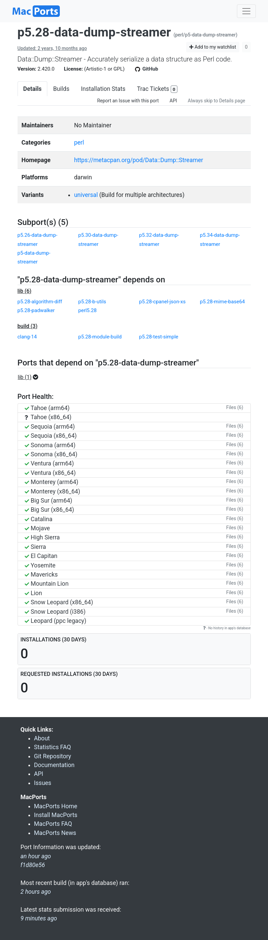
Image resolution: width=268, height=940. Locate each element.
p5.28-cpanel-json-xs (162, 302)
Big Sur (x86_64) (49, 509)
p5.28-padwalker (36, 310)
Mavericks (41, 574)
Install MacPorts (55, 815)
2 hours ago (36, 891)
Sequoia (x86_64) (51, 435)
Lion (33, 593)
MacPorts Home (55, 806)
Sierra (35, 546)
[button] (30, 377)
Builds (61, 88)
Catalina (39, 519)
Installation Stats (103, 88)
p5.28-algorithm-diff (40, 302)
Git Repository (52, 756)
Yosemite (40, 565)
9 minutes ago (39, 918)
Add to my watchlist (212, 47)
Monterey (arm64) (51, 482)
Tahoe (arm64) (47, 408)
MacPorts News (55, 833)
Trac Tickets (157, 89)
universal (86, 195)
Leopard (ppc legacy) (56, 620)
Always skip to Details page (216, 100)
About (42, 738)
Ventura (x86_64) (50, 472)
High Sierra (42, 537)
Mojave (37, 528)
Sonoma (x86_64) (51, 454)
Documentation (54, 765)
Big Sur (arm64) (48, 500)
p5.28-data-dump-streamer (94, 32)
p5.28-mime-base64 (222, 302)
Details (32, 88)
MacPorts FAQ (53, 823)
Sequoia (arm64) (50, 426)
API (173, 100)
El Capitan (41, 556)
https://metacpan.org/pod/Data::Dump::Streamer (138, 160)
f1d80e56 (33, 865)
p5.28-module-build (100, 337)
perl (79, 142)
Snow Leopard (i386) (55, 611)
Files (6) (234, 407)
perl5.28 (87, 310)
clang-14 (27, 337)
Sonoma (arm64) (50, 445)
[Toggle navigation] (246, 11)
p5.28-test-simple (158, 337)
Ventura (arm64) (49, 463)
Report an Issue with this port (128, 100)
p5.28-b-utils (92, 302)
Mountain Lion (47, 583)
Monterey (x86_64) (52, 491)
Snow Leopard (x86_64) (59, 602)
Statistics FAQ (52, 747)
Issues (42, 783)
